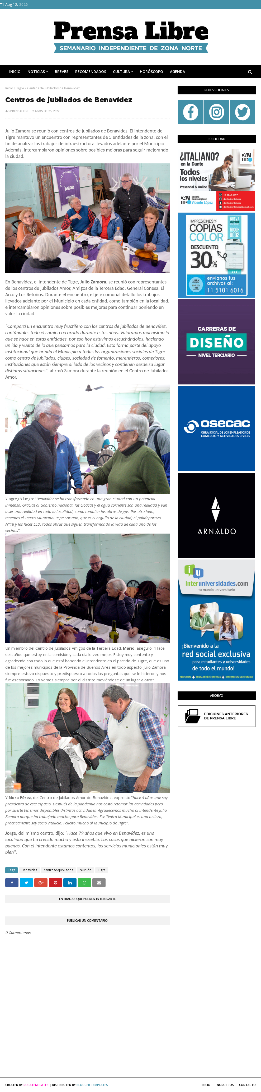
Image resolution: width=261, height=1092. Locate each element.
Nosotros (225, 1085)
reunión (85, 870)
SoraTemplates (36, 1085)
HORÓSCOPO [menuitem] (151, 71)
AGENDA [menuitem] (177, 71)
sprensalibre (18, 111)
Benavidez (29, 870)
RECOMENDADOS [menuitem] (90, 71)
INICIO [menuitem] (15, 71)
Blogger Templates (92, 1085)
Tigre (20, 88)
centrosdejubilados (58, 870)
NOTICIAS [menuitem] (36, 71)
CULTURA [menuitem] (121, 71)
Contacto (247, 1085)
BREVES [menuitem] (61, 71)
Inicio (9, 88)
